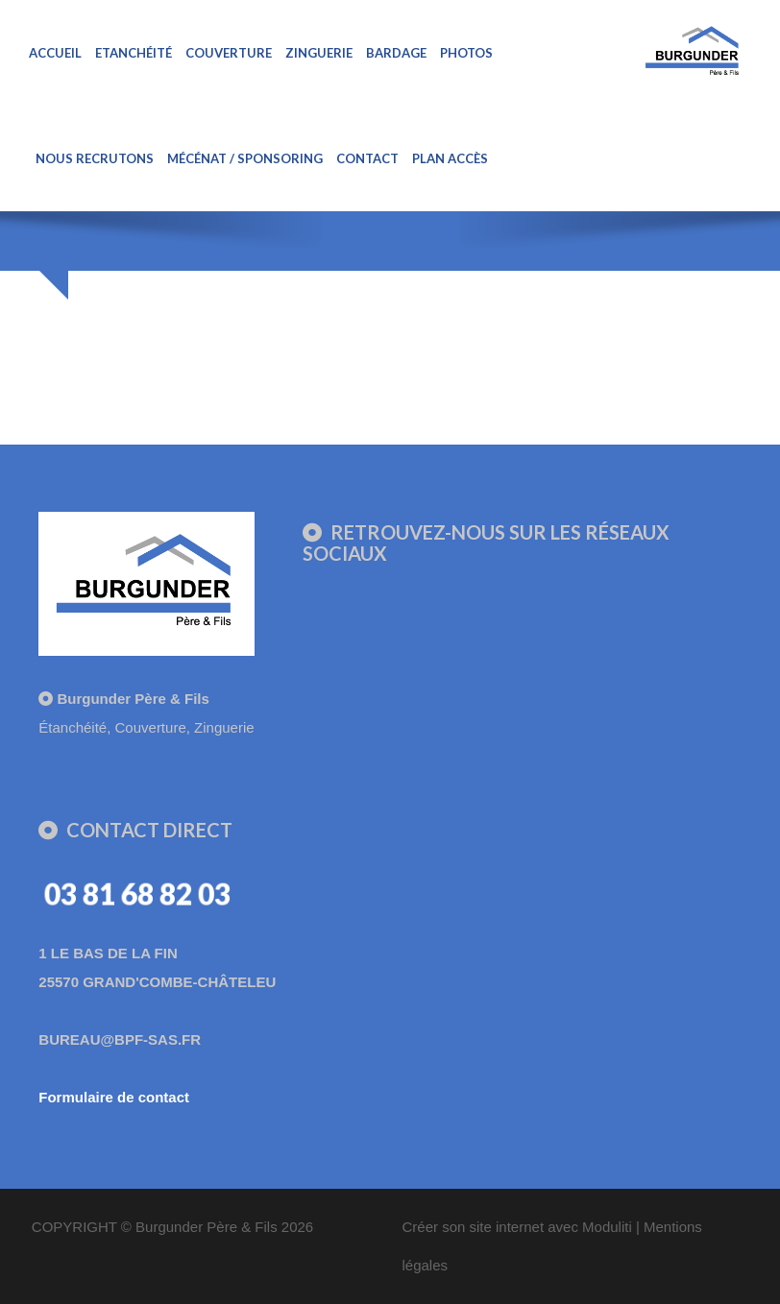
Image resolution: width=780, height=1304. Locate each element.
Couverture (228, 52)
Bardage (396, 52)
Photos (466, 52)
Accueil (55, 52)
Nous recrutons (95, 158)
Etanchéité (133, 52)
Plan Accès (450, 158)
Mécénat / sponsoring (245, 158)
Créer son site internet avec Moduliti (516, 1227)
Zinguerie (319, 52)
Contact (367, 158)
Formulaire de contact (113, 1097)
